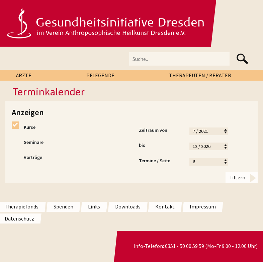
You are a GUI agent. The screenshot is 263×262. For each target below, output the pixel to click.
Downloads (128, 206)
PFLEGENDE (100, 75)
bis (160, 146)
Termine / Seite (160, 162)
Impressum (203, 206)
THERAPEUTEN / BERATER (200, 75)
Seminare (27, 142)
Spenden (63, 206)
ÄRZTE (23, 75)
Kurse (23, 127)
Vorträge (27, 157)
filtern (237, 177)
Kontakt (165, 206)
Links (94, 206)
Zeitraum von (160, 131)
